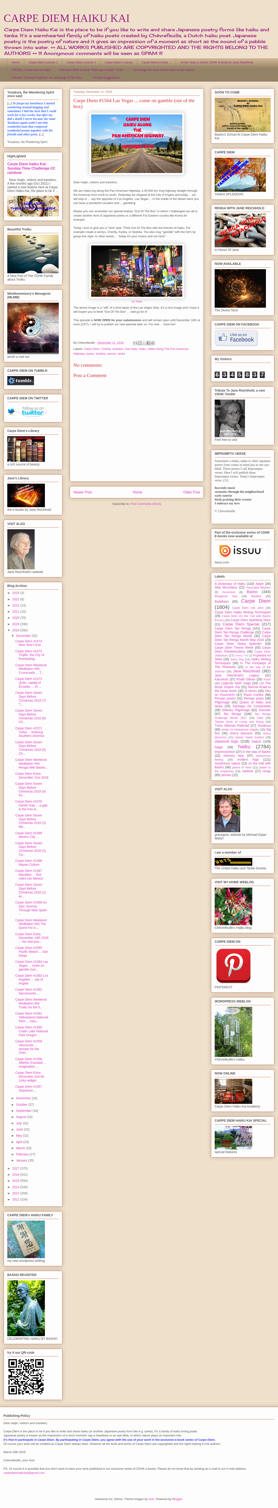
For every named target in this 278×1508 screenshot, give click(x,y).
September (24, 1111)
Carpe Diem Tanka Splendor (238, 644)
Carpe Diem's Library (119, 62)
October (22, 1104)
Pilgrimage (222, 702)
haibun (256, 741)
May (19, 1135)
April (19, 1142)
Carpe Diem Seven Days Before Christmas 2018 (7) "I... (30, 698)
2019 (16, 624)
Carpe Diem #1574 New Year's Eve (28, 643)
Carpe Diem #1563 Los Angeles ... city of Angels (31, 979)
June (20, 1129)
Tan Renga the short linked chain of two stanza (163, 70)
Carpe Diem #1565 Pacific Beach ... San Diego (31, 951)
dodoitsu (118, 349)
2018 (16, 630)
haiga (218, 747)
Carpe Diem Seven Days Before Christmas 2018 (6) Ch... (30, 716)
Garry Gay (237, 659)
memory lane (233, 755)
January (22, 1160)
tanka (121, 353)
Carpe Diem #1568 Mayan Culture (28, 862)
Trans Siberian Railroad (232, 725)
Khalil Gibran (246, 679)
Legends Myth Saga (236, 683)
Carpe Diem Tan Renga (233, 628)
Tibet (260, 718)
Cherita (106, 349)
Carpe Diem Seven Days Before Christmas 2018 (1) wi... (30, 890)
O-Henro (251, 691)
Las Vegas (136, 301)
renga (267, 771)
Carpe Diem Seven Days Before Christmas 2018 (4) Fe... (30, 789)
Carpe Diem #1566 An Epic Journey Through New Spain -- (31, 908)
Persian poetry (225, 698)
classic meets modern (249, 737)
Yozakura (264, 725)
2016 (16, 1174)
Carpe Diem (92, 349)
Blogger (177, 1499)
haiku (142, 349)
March (21, 1148)
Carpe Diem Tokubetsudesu (243, 649)
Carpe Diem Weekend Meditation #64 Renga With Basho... (31, 763)
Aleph (260, 584)
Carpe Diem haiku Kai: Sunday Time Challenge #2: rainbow (31, 168)
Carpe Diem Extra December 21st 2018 (31, 775)
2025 (16, 593)
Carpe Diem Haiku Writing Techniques (243, 612)
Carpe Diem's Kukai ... (156, 62)
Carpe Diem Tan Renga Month (243, 634)
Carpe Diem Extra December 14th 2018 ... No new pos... (32, 938)
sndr (151, 1499)
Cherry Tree (242, 655)
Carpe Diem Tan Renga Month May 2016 (243, 638)
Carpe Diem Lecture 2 (81, 62)
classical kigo (226, 741)
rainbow (247, 771)
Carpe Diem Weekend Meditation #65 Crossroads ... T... (30, 669)
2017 (16, 1168)
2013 (16, 1193)
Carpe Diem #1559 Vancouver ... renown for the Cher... (28, 1046)
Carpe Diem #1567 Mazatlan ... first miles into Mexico (29, 874)
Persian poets (254, 698)
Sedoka (100, 353)
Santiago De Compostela (252, 706)
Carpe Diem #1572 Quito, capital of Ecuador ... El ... (28, 682)
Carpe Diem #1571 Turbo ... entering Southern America (29, 732)
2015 (16, 1181)
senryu (111, 353)
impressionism (225, 752)
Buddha (256, 596)
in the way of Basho (257, 752)
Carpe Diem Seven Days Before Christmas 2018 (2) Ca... (30, 848)
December (23, 636)
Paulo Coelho (253, 695)
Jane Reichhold (246, 671)
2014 (16, 1187)
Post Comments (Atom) (145, 504)
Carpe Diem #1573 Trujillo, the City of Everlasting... (29, 655)
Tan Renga (232, 714)
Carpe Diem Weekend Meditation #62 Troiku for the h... (30, 1003)
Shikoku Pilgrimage (236, 710)
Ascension (228, 592)
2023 (16, 599)
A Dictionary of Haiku (230, 584)
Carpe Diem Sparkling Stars (251, 620)
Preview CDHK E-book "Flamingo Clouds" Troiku (91, 70)
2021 (16, 611)
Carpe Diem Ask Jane (247, 607)
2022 (16, 605)
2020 (16, 618)
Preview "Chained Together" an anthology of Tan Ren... (48, 77)
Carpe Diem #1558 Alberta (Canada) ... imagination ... (30, 1063)
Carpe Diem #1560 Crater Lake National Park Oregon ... (31, 1031)
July (19, 1123)
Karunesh (221, 679)
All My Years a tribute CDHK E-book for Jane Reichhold (216, 62)
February (23, 1154)
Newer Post (82, 492)
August (21, 1117)
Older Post (191, 492)
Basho (252, 592)
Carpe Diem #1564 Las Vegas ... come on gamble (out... (31, 965)
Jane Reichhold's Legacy (237, 675)
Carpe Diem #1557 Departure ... (28, 1088)
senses (226, 775)
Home (16, 62)
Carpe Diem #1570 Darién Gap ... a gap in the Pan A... (31, 805)
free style (131, 349)
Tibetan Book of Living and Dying (239, 721)
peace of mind (241, 767)
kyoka (90, 353)
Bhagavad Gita (226, 596)
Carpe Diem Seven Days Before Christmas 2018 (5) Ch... (30, 747)
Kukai (267, 679)
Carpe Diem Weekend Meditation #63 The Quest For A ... (30, 924)
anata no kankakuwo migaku (240, 729)
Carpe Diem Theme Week (234, 647)
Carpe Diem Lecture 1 (43, 62)
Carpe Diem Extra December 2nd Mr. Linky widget (30, 1076)
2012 (16, 1199)
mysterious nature (227, 763)
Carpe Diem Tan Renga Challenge (243, 630)
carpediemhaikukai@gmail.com (24, 1472)
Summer (265, 710)
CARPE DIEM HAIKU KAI (67, 18)
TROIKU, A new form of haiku (31, 70)
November (23, 1098)
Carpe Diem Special (241, 624)
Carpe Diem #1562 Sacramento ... (28, 991)
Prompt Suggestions (106, 77)
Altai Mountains (226, 587)
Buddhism (222, 601)
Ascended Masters (258, 587)
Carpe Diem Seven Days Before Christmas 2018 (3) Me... (30, 821)
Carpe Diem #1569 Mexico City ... (28, 835)
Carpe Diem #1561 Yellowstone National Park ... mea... (31, 1017)
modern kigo (248, 759)
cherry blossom (241, 733)
